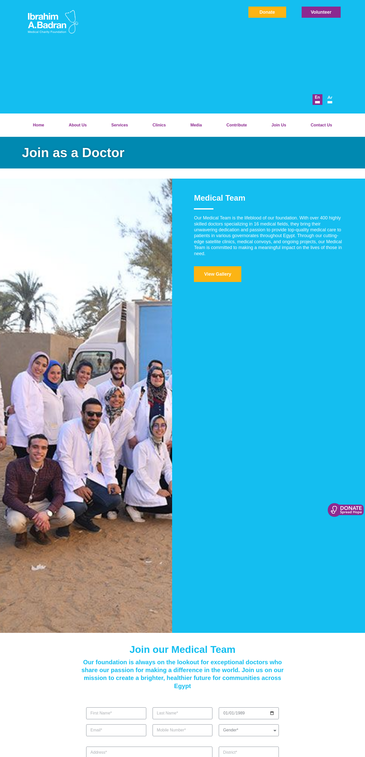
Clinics (159, 125)
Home (38, 125)
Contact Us (321, 125)
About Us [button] (78, 125)
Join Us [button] (278, 125)
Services (119, 125)
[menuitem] (317, 99)
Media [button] (196, 125)
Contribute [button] (236, 125)
